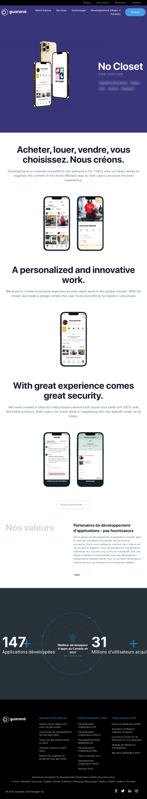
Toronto (15, 781)
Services (61, 10)
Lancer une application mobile (126, 724)
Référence (120, 3)
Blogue (87, 3)
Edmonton (67, 781)
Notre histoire (43, 10)
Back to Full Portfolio (73, 509)
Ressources (103, 3)
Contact (135, 12)
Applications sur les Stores (113, 83)
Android (113, 89)
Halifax (112, 781)
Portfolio (116, 14)
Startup (135, 83)
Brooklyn (131, 781)
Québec (121, 781)
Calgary (48, 781)
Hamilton (102, 781)
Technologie (78, 10)
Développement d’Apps (104, 10)
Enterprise (127, 89)
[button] (77, 577)
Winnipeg (78, 781)
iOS (102, 89)
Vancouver (37, 781)
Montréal (25, 781)
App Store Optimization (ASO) (126, 753)
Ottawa (56, 781)
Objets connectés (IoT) (89, 756)
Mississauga (90, 781)
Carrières (136, 3)
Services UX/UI (85, 768)
